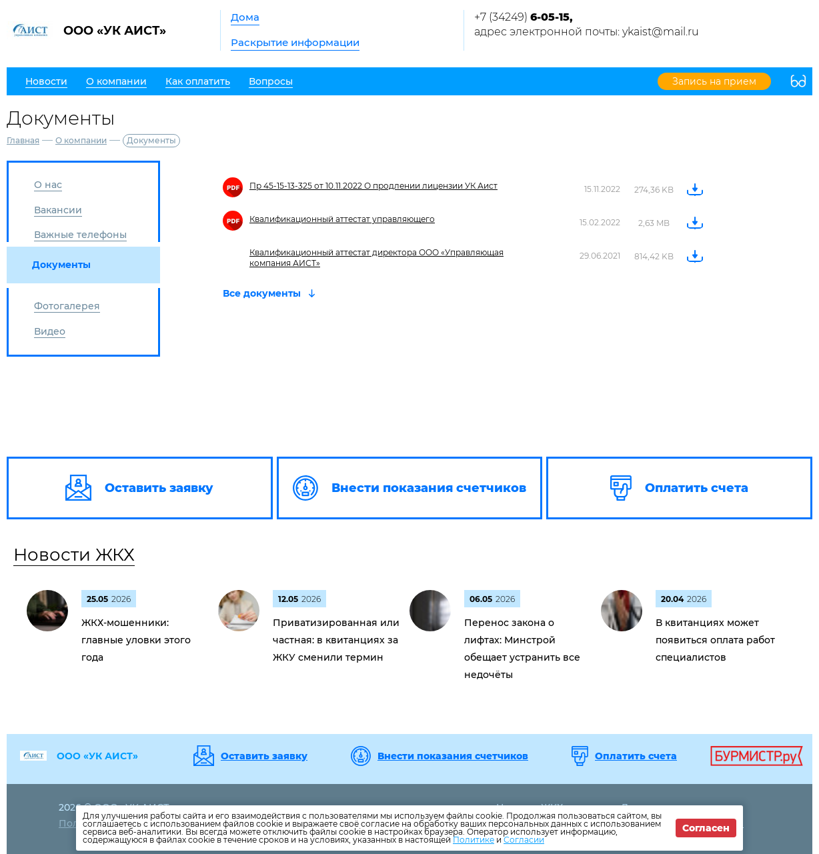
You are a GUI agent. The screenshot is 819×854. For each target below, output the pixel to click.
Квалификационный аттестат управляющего (342, 219)
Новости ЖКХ (74, 554)
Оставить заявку (264, 756)
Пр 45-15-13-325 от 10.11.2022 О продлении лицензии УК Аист (373, 186)
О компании (81, 140)
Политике (473, 840)
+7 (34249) (523, 17)
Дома (245, 17)
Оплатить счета (636, 756)
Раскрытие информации (295, 42)
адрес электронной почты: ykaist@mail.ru (586, 31)
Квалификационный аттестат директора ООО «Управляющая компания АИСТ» (376, 257)
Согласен (706, 828)
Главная (23, 140)
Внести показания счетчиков (452, 756)
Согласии (524, 840)
